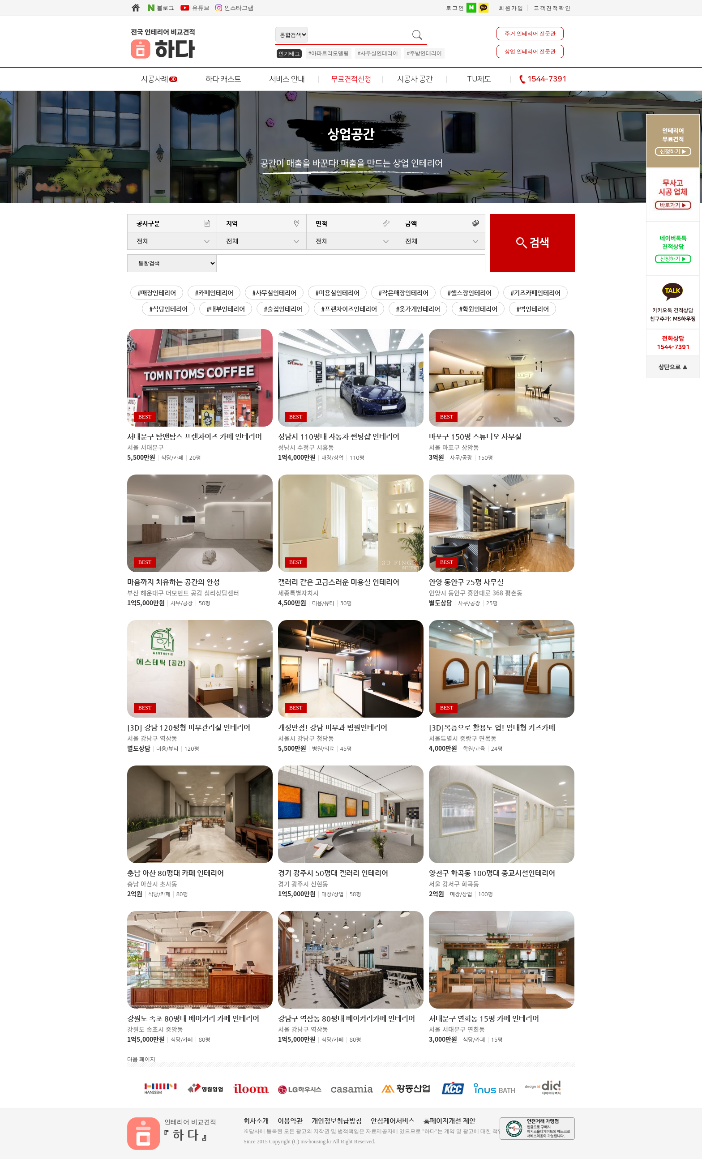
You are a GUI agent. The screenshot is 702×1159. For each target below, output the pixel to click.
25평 (492, 603)
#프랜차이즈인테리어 (349, 308)
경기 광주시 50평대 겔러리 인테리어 (333, 873)
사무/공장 (461, 458)
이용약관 (290, 1121)
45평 (346, 749)
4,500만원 (292, 602)
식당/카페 (172, 458)
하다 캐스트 (223, 79)
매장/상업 (332, 458)
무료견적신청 (351, 79)
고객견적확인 (552, 8)
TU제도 (479, 79)
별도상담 (440, 602)
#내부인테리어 (225, 308)
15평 (497, 1040)
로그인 (455, 8)
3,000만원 (443, 1039)
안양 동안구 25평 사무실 (466, 582)
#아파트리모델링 (328, 53)
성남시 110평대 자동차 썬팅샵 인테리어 (338, 437)
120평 (191, 749)
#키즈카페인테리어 (535, 292)
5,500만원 (141, 457)
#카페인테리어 (214, 292)
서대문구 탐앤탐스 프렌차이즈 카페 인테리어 (194, 437)
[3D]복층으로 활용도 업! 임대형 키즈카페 (492, 727)
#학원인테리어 (478, 308)
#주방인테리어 (424, 53)
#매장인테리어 (156, 292)
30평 (346, 603)
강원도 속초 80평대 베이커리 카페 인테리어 (193, 1018)
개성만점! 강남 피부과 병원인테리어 (332, 727)
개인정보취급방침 (337, 1121)
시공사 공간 (414, 79)
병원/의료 (323, 749)
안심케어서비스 (393, 1121)
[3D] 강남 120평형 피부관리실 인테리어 (188, 727)
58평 (355, 894)
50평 (204, 603)
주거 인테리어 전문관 (530, 33)
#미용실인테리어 (337, 292)
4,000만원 (443, 748)
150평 (485, 458)
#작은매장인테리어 (403, 292)
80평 (182, 894)
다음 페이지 (141, 1059)
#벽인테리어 (532, 308)
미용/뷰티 (323, 603)
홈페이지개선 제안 (449, 1121)
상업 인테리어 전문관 (530, 51)
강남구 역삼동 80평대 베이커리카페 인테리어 (346, 1018)
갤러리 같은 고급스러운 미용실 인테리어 (338, 582)
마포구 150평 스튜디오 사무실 (475, 437)
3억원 (436, 457)
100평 (485, 894)
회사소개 (256, 1121)
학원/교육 (474, 749)
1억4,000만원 (297, 457)
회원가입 (511, 8)
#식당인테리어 (168, 308)
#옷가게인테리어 (418, 308)
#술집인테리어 (283, 308)
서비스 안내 (286, 79)
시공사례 (159, 79)
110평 (357, 458)
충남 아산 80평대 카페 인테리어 (175, 873)
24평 (497, 749)
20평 (195, 458)
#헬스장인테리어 (469, 292)
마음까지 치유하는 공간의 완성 (173, 582)
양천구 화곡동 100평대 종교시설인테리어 (492, 873)
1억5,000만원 (146, 602)
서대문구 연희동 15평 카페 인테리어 (484, 1018)
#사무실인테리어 (378, 53)
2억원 (134, 893)
